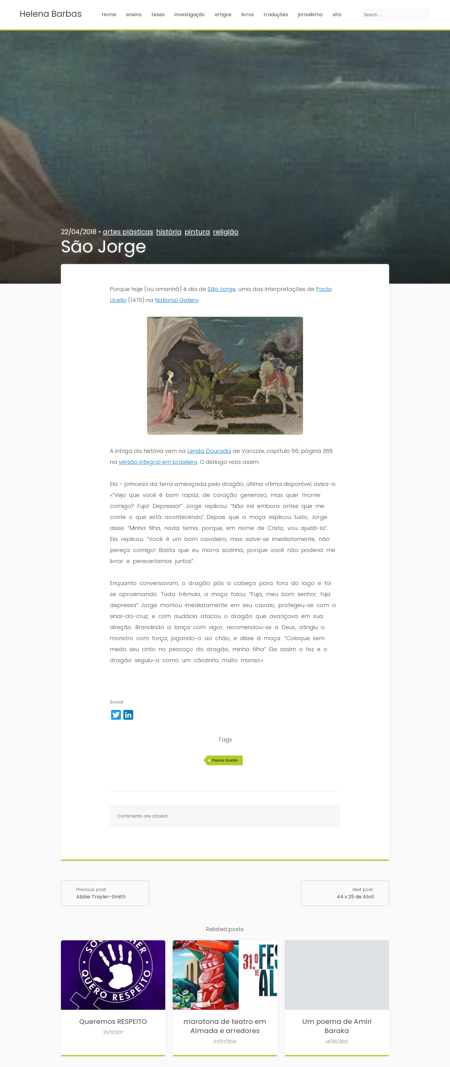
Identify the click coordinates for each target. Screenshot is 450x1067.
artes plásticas (128, 232)
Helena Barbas (51, 14)
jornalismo (310, 14)
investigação (189, 14)
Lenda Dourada (209, 451)
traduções (276, 14)
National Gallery (177, 300)
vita (336, 14)
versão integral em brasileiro (158, 462)
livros (247, 14)
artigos (223, 14)
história (169, 232)
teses (158, 14)
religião (225, 232)
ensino (134, 14)
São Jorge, (222, 289)
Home (109, 14)
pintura (197, 232)
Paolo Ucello (225, 760)
